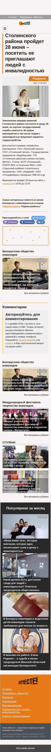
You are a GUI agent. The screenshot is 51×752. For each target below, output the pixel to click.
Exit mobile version (25, 748)
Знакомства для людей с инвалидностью (16, 711)
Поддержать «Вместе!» (31, 17)
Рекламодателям (11, 705)
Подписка (7, 697)
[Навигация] (5, 28)
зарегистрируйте (27, 340)
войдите (9, 343)
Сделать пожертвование (16, 716)
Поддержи (39, 78)
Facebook (27, 222)
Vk (41, 222)
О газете (12, 17)
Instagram (10, 222)
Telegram (38, 218)
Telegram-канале (11, 206)
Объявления (9, 701)
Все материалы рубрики (36, 293)
